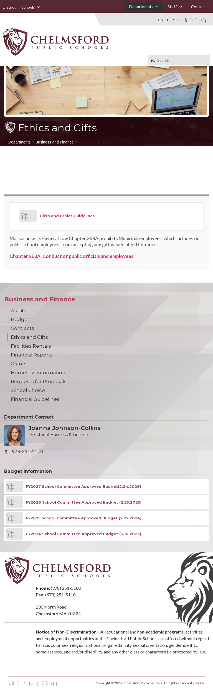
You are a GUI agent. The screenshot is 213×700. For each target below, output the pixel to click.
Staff (175, 7)
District (9, 7)
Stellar (200, 683)
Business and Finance (55, 142)
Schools (30, 7)
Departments (144, 7)
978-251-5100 (27, 451)
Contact (198, 6)
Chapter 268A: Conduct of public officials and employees (71, 256)
